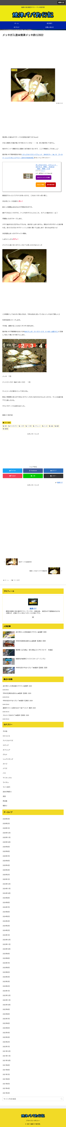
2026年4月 (6, 819)
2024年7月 (6, 907)
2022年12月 (6, 995)
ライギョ (6, 782)
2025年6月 (6, 860)
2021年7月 (6, 1074)
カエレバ (43, 170)
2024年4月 (6, 921)
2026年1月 (6, 828)
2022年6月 (6, 1023)
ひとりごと (6, 736)
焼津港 (5, 428)
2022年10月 (6, 1004)
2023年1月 (6, 991)
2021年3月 (6, 1093)
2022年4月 (6, 1032)
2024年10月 (6, 893)
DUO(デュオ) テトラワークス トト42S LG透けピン (41, 331)
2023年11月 (6, 944)
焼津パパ (33, 608)
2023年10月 (6, 949)
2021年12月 (6, 1051)
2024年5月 (6, 916)
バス (4, 773)
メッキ (44, 426)
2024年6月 (6, 912)
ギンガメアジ (13, 426)
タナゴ (5, 764)
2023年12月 (6, 939)
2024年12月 (6, 884)
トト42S (29, 426)
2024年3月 (6, 925)
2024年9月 (6, 898)
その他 (5, 731)
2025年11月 (6, 837)
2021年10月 (6, 1060)
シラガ (21, 426)
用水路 (5, 801)
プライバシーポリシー (33, 1120)
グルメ (5, 754)
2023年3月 (6, 981)
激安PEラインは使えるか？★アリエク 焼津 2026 (19, 708)
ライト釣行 (7, 422)
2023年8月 (6, 958)
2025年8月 (6, 851)
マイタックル (7, 777)
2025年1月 (6, 879)
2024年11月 (6, 888)
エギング (6, 745)
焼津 (57, 426)
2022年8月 (6, 1014)
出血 (51, 426)
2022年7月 (6, 1018)
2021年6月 (6, 1079)
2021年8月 (6, 1070)
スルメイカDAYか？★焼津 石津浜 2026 (16, 715)
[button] (61, 1099)
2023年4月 (6, 977)
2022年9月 (6, 1009)
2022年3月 (6, 1037)
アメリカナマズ (8, 740)
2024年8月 (6, 902)
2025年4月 (6, 865)
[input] (33, 1099)
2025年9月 (6, 846)
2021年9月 (6, 1065)
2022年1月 (6, 1046)
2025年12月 (6, 833)
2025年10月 (6, 842)
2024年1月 (6, 935)
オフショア (6, 750)
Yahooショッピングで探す (43, 177)
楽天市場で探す (51, 184)
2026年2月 (6, 823)
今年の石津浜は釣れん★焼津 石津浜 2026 (17, 693)
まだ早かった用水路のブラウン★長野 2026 (17, 686)
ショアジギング (8, 759)
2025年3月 (6, 870)
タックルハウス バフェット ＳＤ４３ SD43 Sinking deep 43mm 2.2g (47, 166)
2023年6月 (6, 967)
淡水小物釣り (7, 791)
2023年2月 (6, 986)
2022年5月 (6, 1028)
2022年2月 (6, 1042)
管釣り (5, 805)
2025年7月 (6, 856)
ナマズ (5, 768)
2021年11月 (6, 1056)
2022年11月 (6, 1000)
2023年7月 (6, 963)
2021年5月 (6, 1083)
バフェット (37, 426)
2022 (5, 426)
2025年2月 (6, 874)
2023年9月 (6, 953)
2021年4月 (6, 1088)
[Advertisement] (33, 52)
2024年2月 (6, 930)
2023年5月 (6, 972)
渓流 (4, 796)
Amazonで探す (40, 184)
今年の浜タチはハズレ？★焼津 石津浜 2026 (18, 700)
